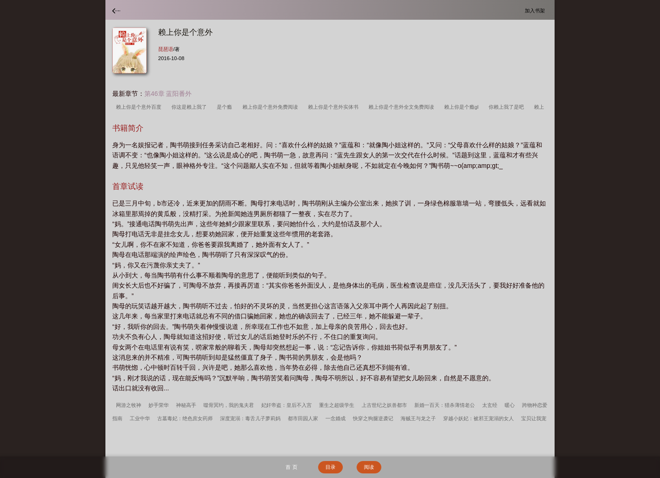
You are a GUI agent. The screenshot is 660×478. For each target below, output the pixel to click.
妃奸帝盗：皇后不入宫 (286, 405)
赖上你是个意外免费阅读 (271, 107)
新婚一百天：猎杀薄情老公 (444, 405)
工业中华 (140, 418)
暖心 (510, 405)
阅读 (369, 467)
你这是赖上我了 (190, 107)
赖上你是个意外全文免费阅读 (402, 107)
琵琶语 (165, 49)
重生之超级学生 (336, 405)
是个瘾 (226, 107)
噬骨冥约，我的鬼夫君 (229, 405)
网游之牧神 (128, 405)
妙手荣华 (158, 405)
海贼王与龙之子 (418, 418)
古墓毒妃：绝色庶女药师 (185, 418)
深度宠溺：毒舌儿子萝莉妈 (250, 418)
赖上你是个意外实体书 (334, 107)
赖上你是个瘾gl (462, 107)
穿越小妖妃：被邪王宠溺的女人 (478, 418)
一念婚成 (335, 418)
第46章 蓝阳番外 (168, 93)
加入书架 (536, 10)
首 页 (291, 467)
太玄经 (489, 405)
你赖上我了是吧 (508, 107)
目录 (330, 467)
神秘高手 (186, 405)
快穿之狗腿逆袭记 (373, 418)
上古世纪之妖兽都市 (384, 405)
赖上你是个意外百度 (140, 107)
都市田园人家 (303, 418)
